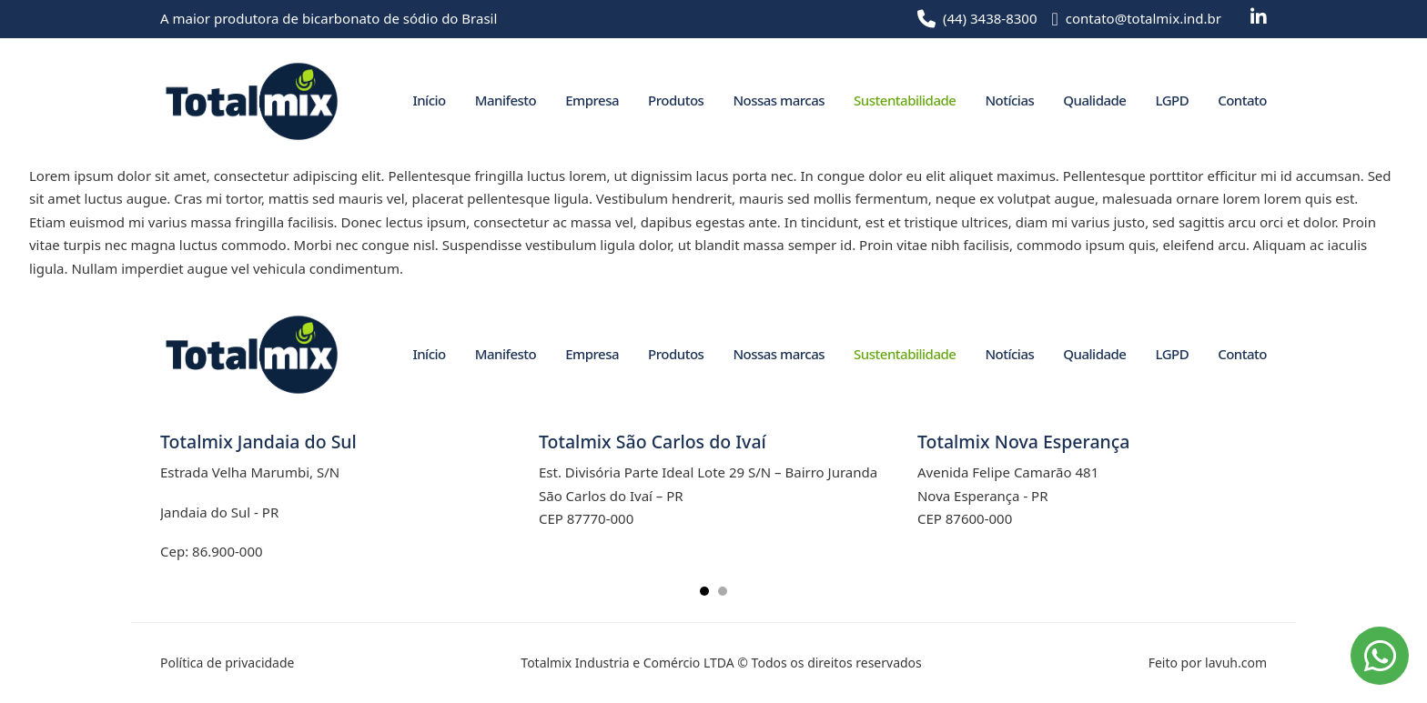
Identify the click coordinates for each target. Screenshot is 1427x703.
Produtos (675, 100)
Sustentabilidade (905, 100)
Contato (1242, 100)
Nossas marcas (779, 100)
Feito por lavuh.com (1208, 662)
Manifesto (505, 100)
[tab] (704, 591)
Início (428, 100)
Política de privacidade (227, 662)
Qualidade (1094, 100)
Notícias (1009, 100)
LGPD (1172, 100)
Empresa (592, 100)
